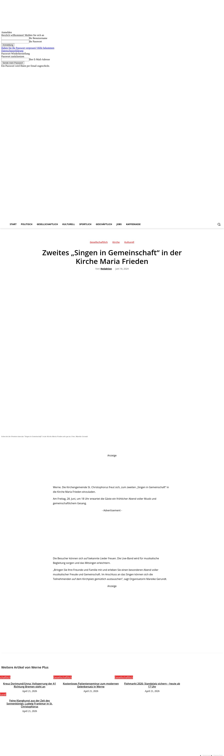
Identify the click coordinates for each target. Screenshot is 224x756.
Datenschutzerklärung (12, 50)
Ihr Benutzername (38, 38)
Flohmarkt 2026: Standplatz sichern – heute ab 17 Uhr (152, 685)
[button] (219, 224)
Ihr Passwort (35, 41)
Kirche (116, 243)
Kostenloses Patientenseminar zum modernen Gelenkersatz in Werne (90, 685)
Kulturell (129, 243)
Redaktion (106, 269)
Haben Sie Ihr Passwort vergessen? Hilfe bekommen (27, 48)
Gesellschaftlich (98, 243)
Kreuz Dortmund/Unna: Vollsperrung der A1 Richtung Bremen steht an (30, 685)
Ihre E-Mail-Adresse (39, 59)
